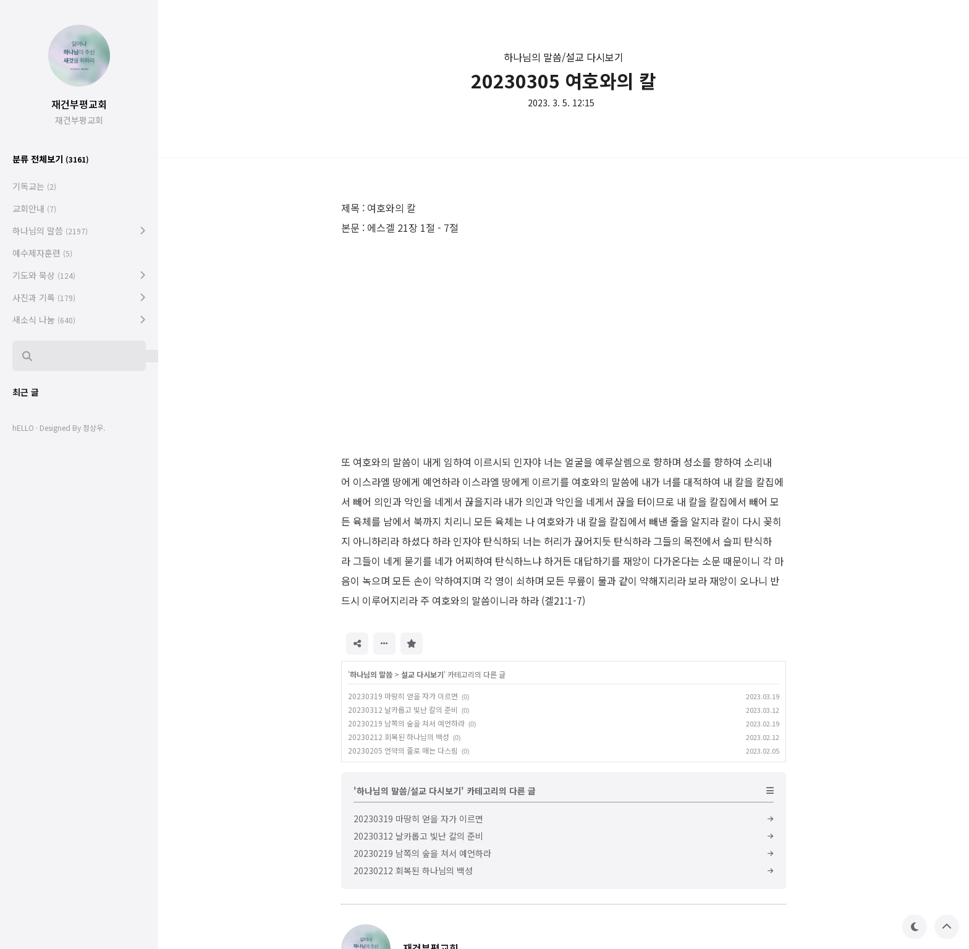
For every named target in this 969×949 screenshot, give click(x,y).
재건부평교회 (79, 103)
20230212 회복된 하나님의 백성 (398, 736)
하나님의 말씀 (371, 674)
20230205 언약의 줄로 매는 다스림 (403, 750)
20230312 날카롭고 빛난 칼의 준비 (403, 709)
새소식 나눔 (43, 319)
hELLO (23, 427)
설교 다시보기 (422, 674)
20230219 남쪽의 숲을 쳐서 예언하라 (406, 723)
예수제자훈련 (42, 253)
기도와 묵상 (43, 275)
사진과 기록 (43, 297)
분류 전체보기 (50, 159)
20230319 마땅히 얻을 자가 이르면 (403, 696)
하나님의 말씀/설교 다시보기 (564, 56)
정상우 (93, 427)
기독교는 (34, 186)
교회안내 (34, 208)
